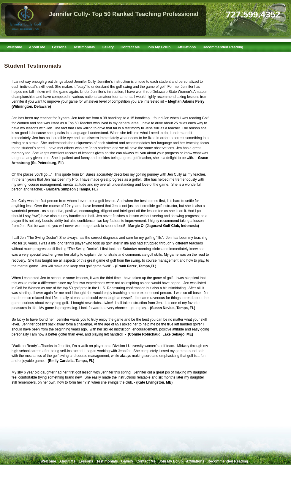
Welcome (14, 47)
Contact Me (130, 47)
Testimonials (84, 47)
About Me (37, 47)
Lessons (59, 47)
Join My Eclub (159, 47)
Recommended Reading (223, 47)
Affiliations (186, 47)
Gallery (108, 47)
